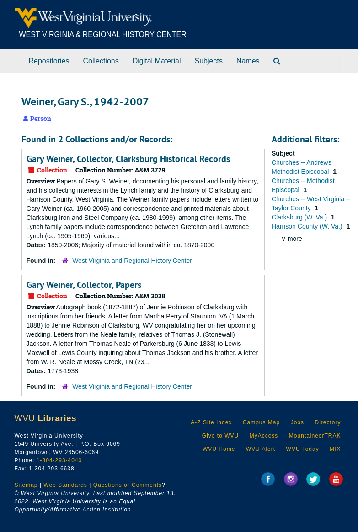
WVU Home (219, 449)
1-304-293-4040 (59, 460)
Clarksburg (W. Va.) (300, 217)
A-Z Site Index (211, 422)
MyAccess (264, 436)
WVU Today (302, 449)
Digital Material (157, 61)
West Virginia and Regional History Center (132, 260)
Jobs (297, 422)
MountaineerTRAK (315, 436)
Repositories (49, 61)
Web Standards (65, 485)
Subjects (209, 61)
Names (248, 61)
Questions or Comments (127, 485)
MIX (335, 449)
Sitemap (26, 485)
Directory (328, 422)
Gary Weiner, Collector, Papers (84, 285)
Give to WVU (220, 436)
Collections (100, 61)
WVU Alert (260, 449)
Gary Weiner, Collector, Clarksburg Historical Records (128, 159)
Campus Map (261, 422)
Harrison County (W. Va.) (308, 226)
